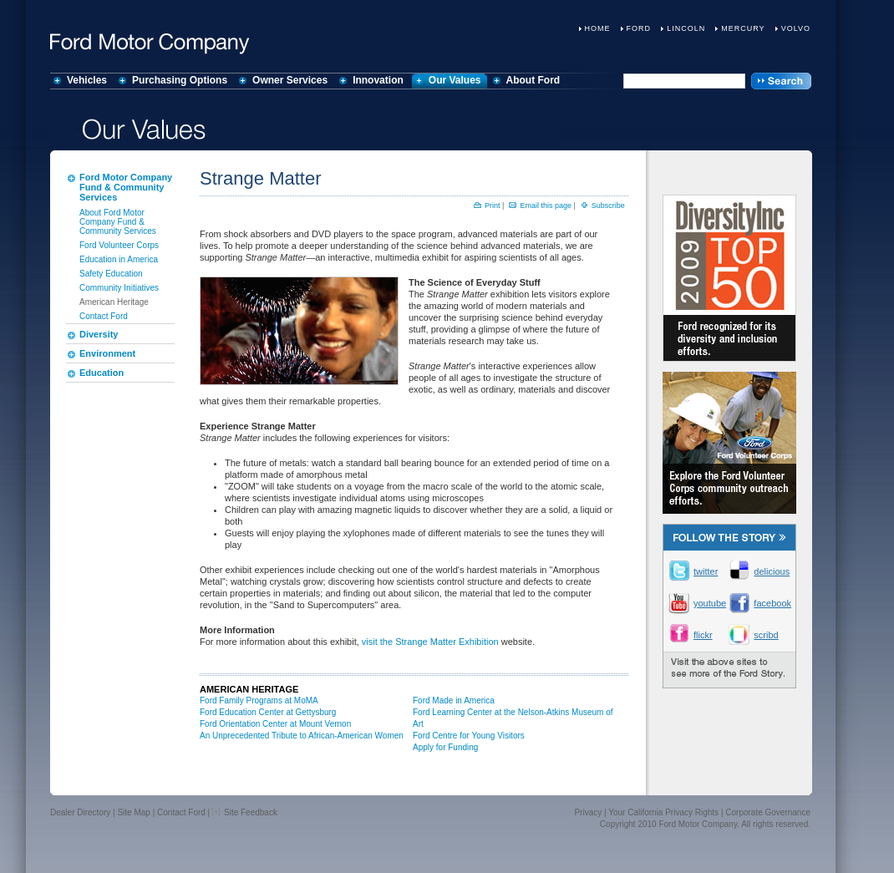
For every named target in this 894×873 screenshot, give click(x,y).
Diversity (98, 334)
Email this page (545, 205)
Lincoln (686, 28)
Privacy (588, 812)
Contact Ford (103, 316)
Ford (639, 28)
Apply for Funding (445, 747)
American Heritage (114, 302)
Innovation (378, 80)
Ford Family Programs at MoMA (259, 700)
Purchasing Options (179, 80)
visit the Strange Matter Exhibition (430, 642)
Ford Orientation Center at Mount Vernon (275, 723)
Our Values (455, 80)
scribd (766, 635)
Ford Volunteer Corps (119, 245)
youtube (708, 603)
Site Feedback (244, 812)
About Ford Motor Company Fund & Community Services (117, 222)
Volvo (795, 28)
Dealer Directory (80, 812)
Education (101, 373)
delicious (769, 571)
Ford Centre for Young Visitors (469, 735)
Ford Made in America (454, 700)
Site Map (133, 812)
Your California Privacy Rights (663, 812)
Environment (107, 353)
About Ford (533, 80)
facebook (769, 603)
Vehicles (87, 80)
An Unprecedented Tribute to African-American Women (302, 735)
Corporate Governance (767, 812)
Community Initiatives (119, 287)
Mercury (742, 28)
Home (598, 28)
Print (492, 205)
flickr (703, 635)
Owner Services (290, 80)
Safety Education (111, 273)
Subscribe (608, 205)
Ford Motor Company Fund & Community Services (125, 187)
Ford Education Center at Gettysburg (268, 712)
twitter (705, 571)
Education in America (118, 259)
